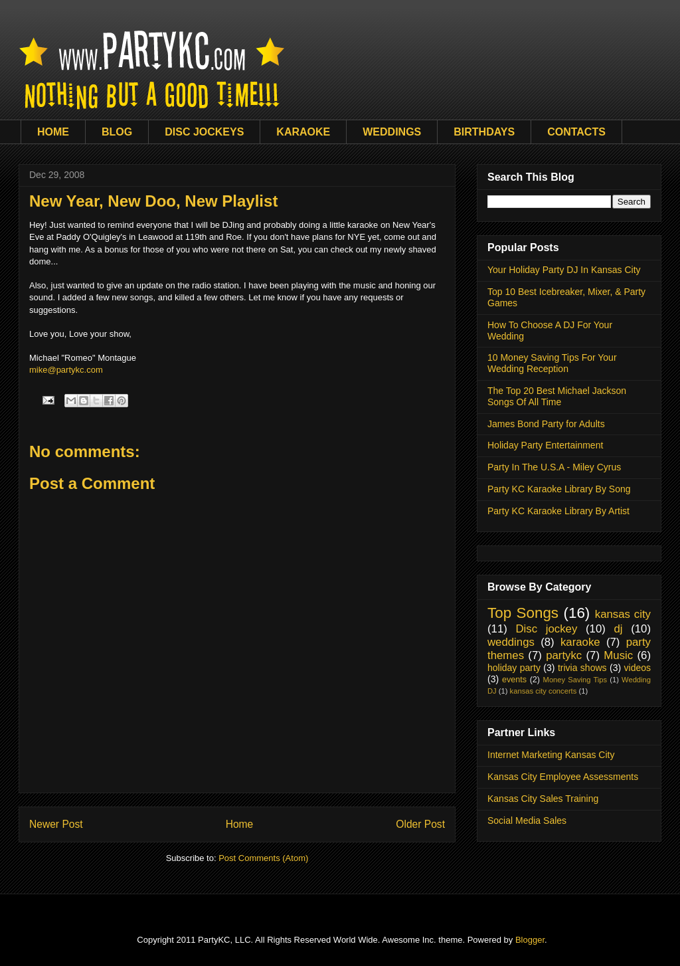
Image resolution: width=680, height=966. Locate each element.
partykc (564, 655)
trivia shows (582, 667)
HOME (53, 132)
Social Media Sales (526, 820)
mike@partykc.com (66, 370)
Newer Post (56, 824)
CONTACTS (576, 132)
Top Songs (522, 613)
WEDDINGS (392, 132)
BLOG (117, 132)
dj (618, 629)
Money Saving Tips (575, 680)
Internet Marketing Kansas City (550, 754)
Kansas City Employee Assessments (562, 776)
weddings (511, 642)
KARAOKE (303, 132)
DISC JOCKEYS (204, 132)
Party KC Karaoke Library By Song (559, 489)
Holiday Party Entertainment (545, 445)
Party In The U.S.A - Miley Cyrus (554, 467)
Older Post (420, 824)
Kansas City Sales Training (542, 798)
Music (618, 655)
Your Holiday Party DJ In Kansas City (564, 269)
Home (240, 824)
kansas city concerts (543, 691)
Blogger (530, 940)
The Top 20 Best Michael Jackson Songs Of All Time (556, 396)
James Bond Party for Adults (546, 424)
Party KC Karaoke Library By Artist (558, 511)
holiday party (514, 667)
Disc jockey (546, 629)
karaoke (580, 642)
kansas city (623, 614)
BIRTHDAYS (484, 132)
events (514, 679)
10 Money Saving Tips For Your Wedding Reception (552, 363)
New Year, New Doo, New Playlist (153, 201)
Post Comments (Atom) (263, 858)
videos (637, 667)
